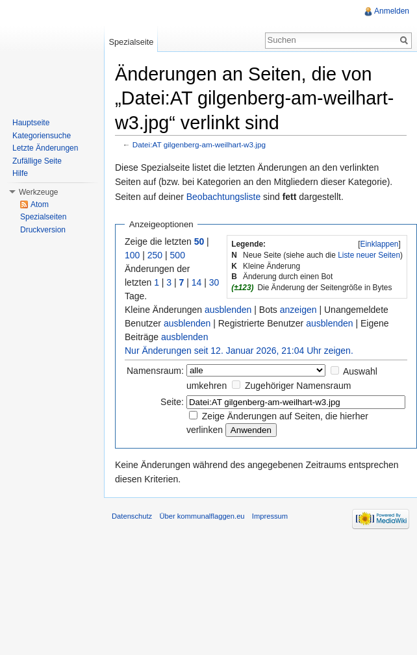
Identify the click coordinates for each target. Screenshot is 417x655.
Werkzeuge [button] (38, 192)
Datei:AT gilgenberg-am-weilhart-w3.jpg (199, 144)
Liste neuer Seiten (369, 255)
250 (154, 255)
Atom (40, 204)
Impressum (270, 516)
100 (132, 255)
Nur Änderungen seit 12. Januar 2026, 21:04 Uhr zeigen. (239, 350)
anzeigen (298, 309)
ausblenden (228, 309)
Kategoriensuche (41, 135)
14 (197, 282)
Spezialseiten (43, 216)
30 (214, 282)
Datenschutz (132, 516)
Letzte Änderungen (45, 148)
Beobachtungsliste (223, 197)
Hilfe (20, 173)
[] (379, 244)
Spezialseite (130, 42)
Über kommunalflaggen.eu (201, 516)
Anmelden (391, 11)
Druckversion (43, 229)
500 (177, 255)
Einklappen (379, 244)
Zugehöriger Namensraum (298, 385)
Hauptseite (30, 122)
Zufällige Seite (37, 161)
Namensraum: (155, 370)
